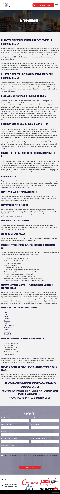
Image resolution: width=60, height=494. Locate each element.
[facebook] (2, 472)
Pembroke (7, 321)
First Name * (5, 418)
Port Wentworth (9, 325)
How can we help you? (8, 445)
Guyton (6, 316)
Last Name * (34, 418)
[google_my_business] (5, 472)
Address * (4, 431)
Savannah (7, 332)
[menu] (57, 5)
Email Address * (35, 425)
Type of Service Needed (38, 438)
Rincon (6, 329)
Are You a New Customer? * (10, 438)
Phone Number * (6, 425)
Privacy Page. (55, 492)
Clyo (5, 312)
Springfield (7, 334)
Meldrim (6, 319)
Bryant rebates (9, 59)
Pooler (6, 323)
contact (26, 374)
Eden (5, 314)
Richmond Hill (8, 327)
